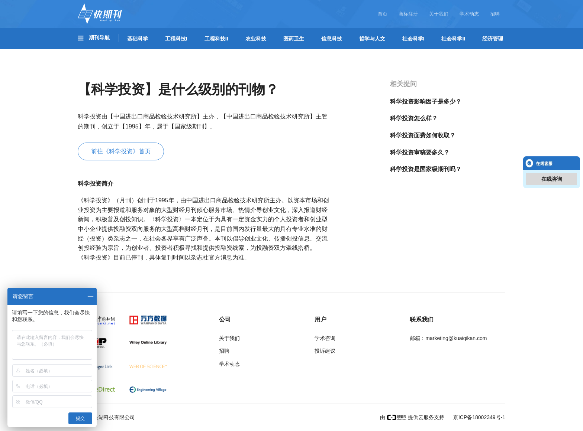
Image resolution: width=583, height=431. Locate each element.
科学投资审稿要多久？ (420, 152)
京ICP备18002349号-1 (478, 417)
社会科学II (453, 39)
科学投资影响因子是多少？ (425, 101)
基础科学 (137, 39)
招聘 (495, 14)
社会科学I (413, 39)
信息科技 (331, 39)
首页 (382, 14)
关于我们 (438, 14)
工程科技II (216, 39)
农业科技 (255, 39)
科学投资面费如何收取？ (422, 135)
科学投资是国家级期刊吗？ (425, 169)
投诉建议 (325, 351)
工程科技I (176, 39)
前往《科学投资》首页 (121, 151)
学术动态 (469, 14)
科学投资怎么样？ (414, 118)
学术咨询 (325, 338)
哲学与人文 (372, 39)
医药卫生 (293, 39)
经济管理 (492, 39)
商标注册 (408, 14)
